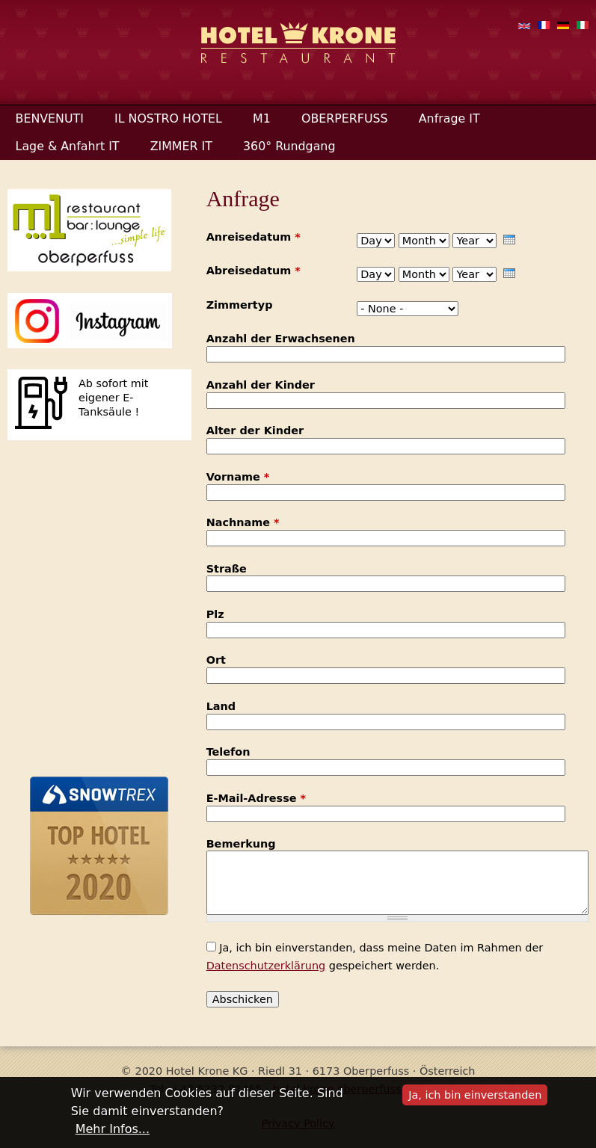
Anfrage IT (449, 118)
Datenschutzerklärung (266, 966)
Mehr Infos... (113, 1129)
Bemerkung (241, 844)
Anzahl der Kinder (260, 385)
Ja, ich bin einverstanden (474, 1095)
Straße (226, 569)
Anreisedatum (253, 237)
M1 (262, 118)
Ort (216, 660)
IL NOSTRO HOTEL (168, 118)
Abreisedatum (253, 271)
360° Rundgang (289, 146)
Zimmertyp (239, 305)
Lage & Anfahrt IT (68, 146)
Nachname (243, 522)
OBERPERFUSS (344, 118)
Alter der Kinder (255, 430)
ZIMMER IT (181, 146)
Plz (215, 614)
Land (221, 706)
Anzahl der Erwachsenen (280, 339)
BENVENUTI (50, 118)
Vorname (238, 477)
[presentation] (509, 239)
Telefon (228, 752)
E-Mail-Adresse (256, 798)
